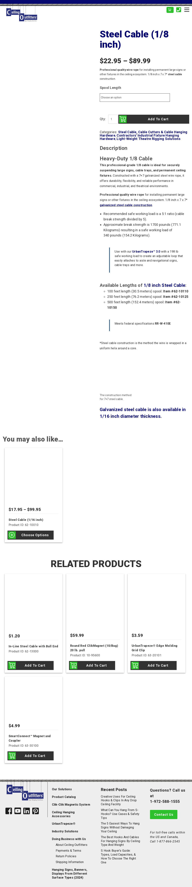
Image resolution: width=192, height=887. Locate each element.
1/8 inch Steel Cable (164, 285)
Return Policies (66, 856)
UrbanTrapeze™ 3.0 (146, 251)
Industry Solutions (65, 831)
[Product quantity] (113, 119)
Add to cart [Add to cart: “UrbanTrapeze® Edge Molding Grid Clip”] (158, 665)
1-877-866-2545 (168, 841)
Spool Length (110, 88)
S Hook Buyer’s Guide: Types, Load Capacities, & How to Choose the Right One (118, 856)
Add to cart (158, 119)
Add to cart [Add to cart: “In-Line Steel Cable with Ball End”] (35, 665)
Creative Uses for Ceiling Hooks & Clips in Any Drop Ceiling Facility (119, 800)
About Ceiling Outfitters (72, 845)
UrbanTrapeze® (63, 823)
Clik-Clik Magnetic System (71, 804)
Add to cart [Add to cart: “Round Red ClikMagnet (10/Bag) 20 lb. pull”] (96, 665)
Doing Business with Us (69, 839)
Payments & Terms (68, 850)
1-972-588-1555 (165, 801)
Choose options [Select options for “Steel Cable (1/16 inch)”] (35, 535)
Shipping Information (70, 862)
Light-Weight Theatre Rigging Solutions (148, 139)
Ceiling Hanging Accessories (63, 814)
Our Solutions (62, 789)
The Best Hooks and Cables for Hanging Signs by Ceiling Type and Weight (120, 841)
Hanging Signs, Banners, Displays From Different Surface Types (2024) (69, 873)
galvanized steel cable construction (126, 205)
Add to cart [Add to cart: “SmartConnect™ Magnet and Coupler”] (35, 756)
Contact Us (163, 814)
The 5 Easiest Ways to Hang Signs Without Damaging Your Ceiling (120, 827)
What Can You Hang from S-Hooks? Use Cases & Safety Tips (120, 814)
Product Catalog (64, 797)
